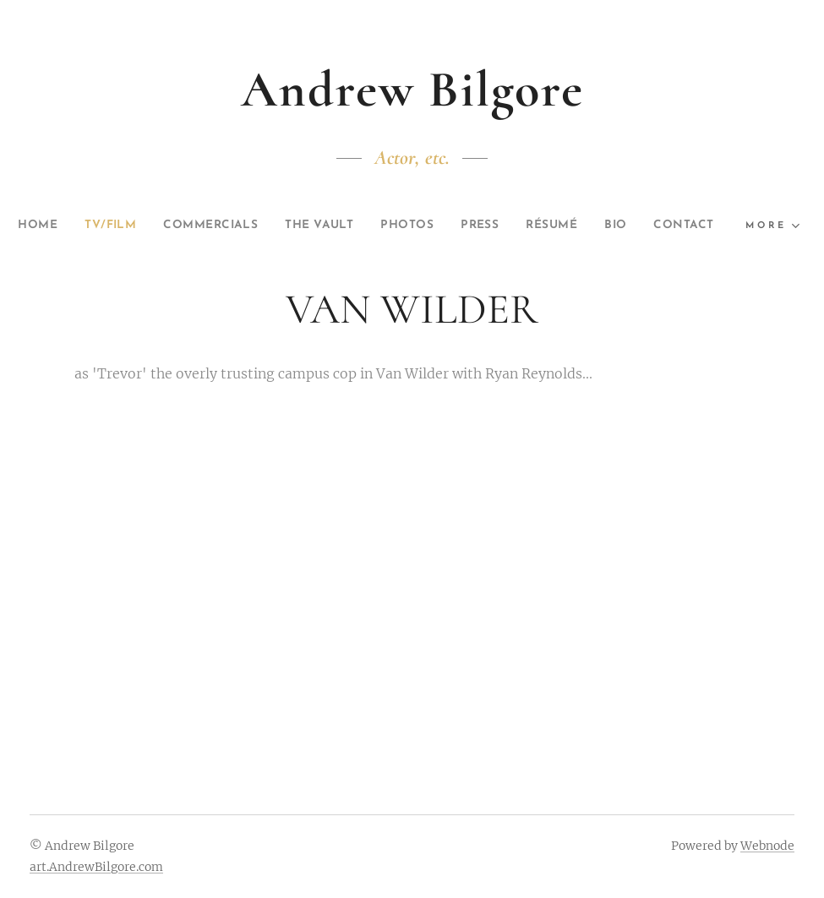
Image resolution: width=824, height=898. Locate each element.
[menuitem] (57, 225)
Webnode (767, 845)
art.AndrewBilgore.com (96, 866)
